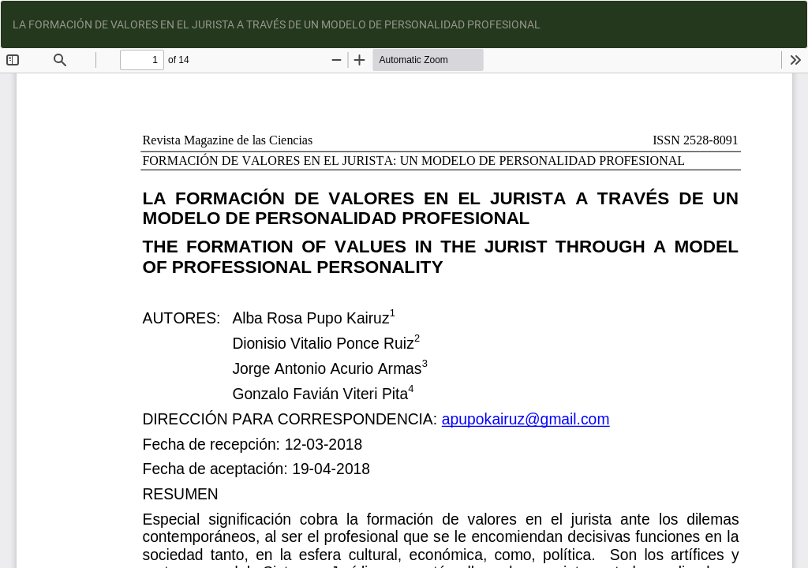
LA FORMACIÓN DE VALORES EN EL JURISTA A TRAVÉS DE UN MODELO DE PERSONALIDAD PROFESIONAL (277, 24)
